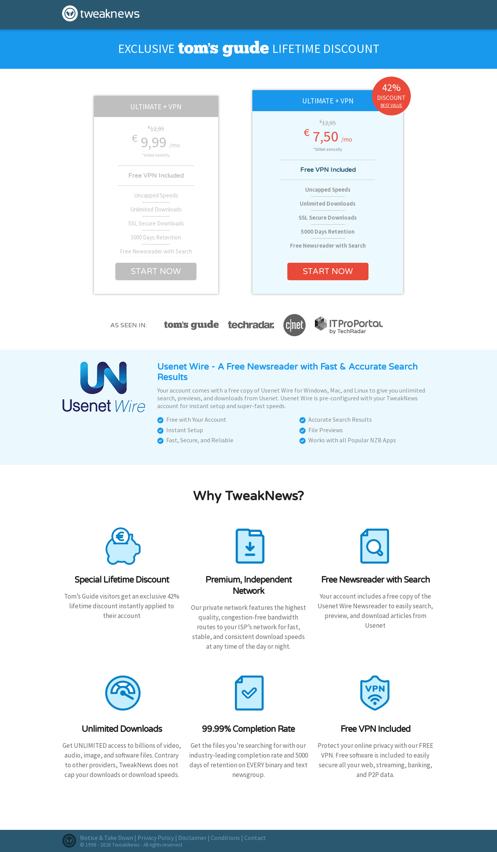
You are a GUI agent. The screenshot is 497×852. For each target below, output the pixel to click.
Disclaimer (192, 838)
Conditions (225, 838)
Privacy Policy (155, 838)
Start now (156, 271)
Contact (255, 838)
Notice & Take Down (106, 838)
